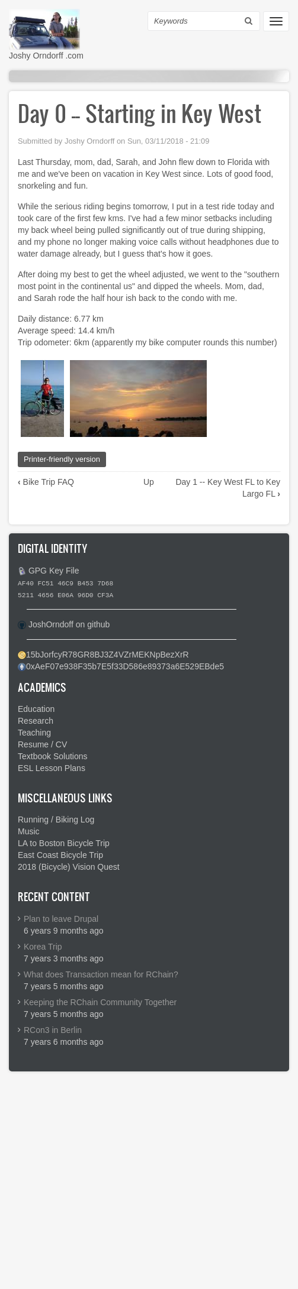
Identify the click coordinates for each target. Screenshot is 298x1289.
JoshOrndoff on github (69, 624)
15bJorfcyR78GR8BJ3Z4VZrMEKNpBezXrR (107, 654)
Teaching (34, 732)
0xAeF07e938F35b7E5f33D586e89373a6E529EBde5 (125, 666)
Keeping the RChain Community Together (100, 1002)
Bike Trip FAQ (46, 482)
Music (29, 831)
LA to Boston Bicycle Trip (64, 843)
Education (36, 709)
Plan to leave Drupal (61, 919)
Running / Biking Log (56, 819)
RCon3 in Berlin (53, 1030)
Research (35, 721)
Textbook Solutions (53, 756)
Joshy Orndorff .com (46, 55)
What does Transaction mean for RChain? (101, 974)
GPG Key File (53, 570)
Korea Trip (43, 946)
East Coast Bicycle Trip (60, 855)
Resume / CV (42, 744)
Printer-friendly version (62, 459)
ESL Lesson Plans (51, 768)
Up (148, 482)
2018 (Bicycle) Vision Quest (69, 867)
